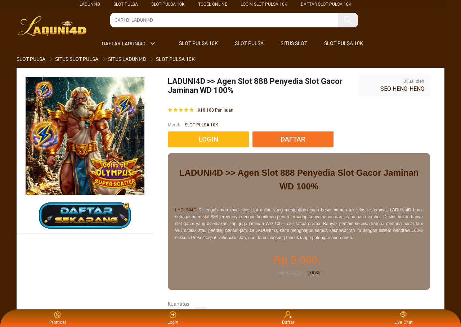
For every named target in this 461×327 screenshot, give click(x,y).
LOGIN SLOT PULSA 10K (264, 4)
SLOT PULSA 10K (168, 4)
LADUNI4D (90, 4)
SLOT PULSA (125, 4)
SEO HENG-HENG (402, 88)
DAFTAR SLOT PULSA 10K (326, 4)
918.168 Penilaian (215, 110)
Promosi (57, 318)
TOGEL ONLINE (212, 4)
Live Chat (403, 318)
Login (172, 318)
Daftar (288, 318)
